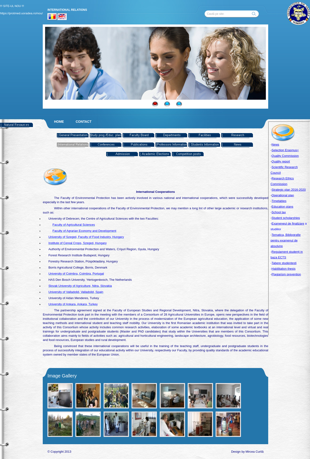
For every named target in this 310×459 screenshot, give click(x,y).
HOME (59, 121)
